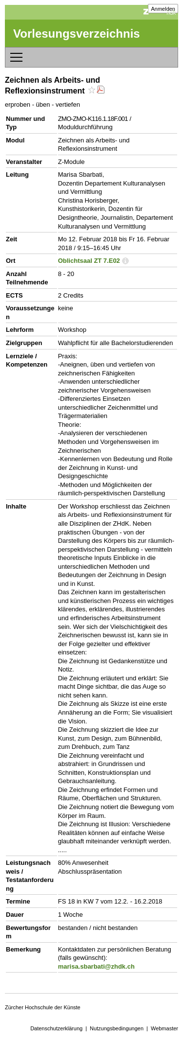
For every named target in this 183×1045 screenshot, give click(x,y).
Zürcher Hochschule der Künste (43, 1007)
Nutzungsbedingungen (116, 1028)
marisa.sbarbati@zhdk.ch (96, 966)
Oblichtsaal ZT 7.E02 (89, 260)
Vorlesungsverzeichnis (76, 33)
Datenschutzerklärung (56, 1028)
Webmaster (164, 1028)
